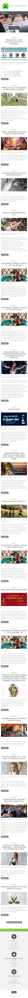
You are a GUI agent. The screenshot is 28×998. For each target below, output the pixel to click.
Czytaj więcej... (5, 79)
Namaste (7, 930)
